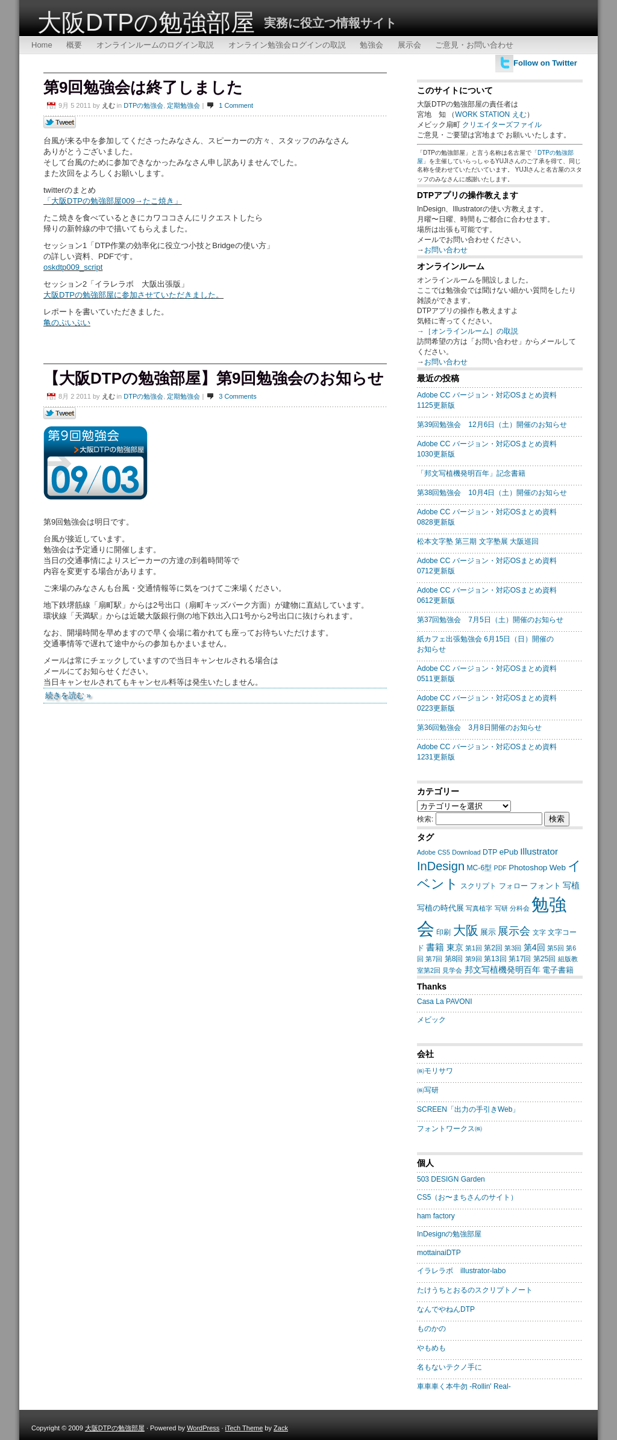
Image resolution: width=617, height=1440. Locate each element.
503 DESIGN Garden (451, 1179)
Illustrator (539, 851)
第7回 (433, 958)
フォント (545, 885)
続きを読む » (68, 695)
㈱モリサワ (435, 1071)
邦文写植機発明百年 (502, 969)
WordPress (203, 1428)
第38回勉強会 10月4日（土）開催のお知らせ (492, 492)
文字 (539, 932)
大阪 (465, 930)
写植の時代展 (440, 907)
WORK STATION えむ (490, 114)
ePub (509, 851)
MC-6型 (479, 868)
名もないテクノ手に (449, 1367)
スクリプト (478, 886)
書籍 (435, 947)
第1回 (473, 948)
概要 (74, 44)
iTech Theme (244, 1428)
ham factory (436, 1216)
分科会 (520, 908)
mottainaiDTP (439, 1252)
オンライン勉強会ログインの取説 (287, 44)
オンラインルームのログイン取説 (155, 44)
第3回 (512, 948)
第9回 (473, 958)
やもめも (431, 1348)
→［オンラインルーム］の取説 (467, 331)
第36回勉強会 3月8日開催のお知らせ (479, 727)
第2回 (493, 948)
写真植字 (479, 908)
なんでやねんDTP (446, 1309)
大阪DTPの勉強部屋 (146, 22)
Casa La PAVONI (444, 1001)
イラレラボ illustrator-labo (461, 1271)
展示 (488, 932)
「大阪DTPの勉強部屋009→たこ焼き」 (112, 200)
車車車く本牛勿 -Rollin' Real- (464, 1386)
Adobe (426, 852)
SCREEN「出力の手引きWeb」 (468, 1109)
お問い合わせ (446, 250)
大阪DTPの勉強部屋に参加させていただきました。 (133, 294)
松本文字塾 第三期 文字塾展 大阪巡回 (478, 541)
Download (466, 852)
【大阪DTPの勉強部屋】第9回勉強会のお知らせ (213, 378)
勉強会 (371, 44)
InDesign (441, 866)
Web (558, 867)
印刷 (443, 932)
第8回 (454, 959)
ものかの (431, 1328)
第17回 (520, 959)
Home (41, 44)
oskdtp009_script (72, 267)
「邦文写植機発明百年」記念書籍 (471, 473)
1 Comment (236, 105)
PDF (500, 867)
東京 (454, 947)
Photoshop (528, 867)
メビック (431, 1019)
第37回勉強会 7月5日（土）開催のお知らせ (490, 620)
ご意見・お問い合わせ (474, 44)
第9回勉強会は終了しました (143, 87)
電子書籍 (558, 969)
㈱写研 (428, 1090)
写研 (501, 908)
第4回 (534, 947)
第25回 (544, 959)
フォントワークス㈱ (449, 1128)
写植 (571, 885)
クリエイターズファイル (502, 124)
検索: (425, 819)
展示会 (409, 44)
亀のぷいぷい (66, 322)
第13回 (495, 959)
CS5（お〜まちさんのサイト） (467, 1197)
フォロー (513, 886)
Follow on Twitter (545, 62)
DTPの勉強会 (143, 105)
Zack (281, 1428)
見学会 (452, 970)
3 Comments (237, 396)
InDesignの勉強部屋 (449, 1234)
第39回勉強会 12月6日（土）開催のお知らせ (492, 424)
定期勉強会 (183, 105)
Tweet (60, 122)
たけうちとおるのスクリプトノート (475, 1290)
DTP (490, 852)
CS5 (443, 852)
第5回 (555, 948)
